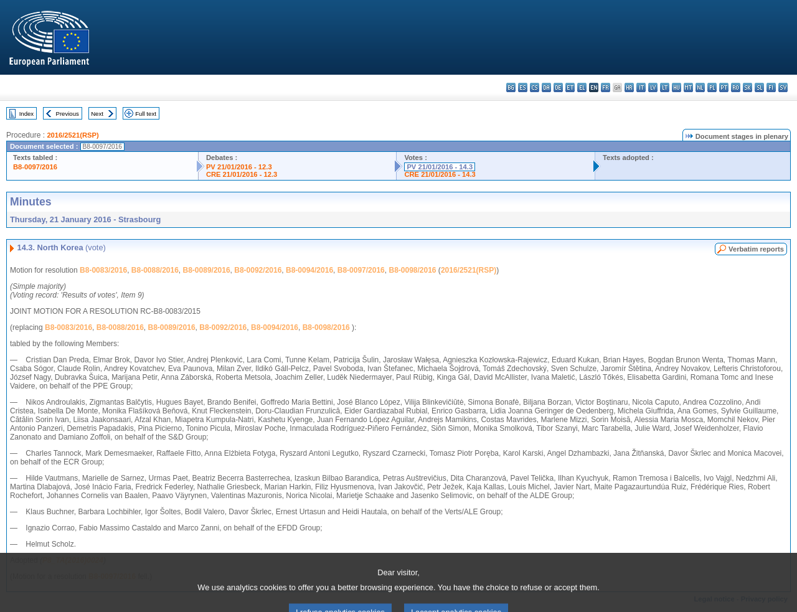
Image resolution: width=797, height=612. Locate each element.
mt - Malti (688, 87)
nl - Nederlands (700, 87)
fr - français (605, 87)
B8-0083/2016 (103, 270)
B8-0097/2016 (35, 167)
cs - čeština (534, 87)
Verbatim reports (756, 249)
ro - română (735, 87)
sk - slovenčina (747, 87)
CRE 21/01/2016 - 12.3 (241, 174)
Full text (145, 113)
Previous (67, 113)
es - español (522, 87)
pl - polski (712, 87)
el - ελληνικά (582, 87)
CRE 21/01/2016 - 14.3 (439, 174)
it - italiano (641, 87)
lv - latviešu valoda (653, 87)
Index (26, 113)
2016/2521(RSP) (72, 135)
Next (97, 113)
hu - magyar (676, 87)
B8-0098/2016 (412, 270)
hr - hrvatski (629, 87)
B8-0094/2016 (309, 270)
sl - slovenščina (759, 87)
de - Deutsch (558, 87)
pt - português (724, 87)
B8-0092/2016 (257, 270)
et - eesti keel (570, 87)
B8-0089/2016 (206, 270)
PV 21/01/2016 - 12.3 (239, 167)
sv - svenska (783, 87)
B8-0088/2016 (155, 270)
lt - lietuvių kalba (664, 87)
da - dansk (546, 87)
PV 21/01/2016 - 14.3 (440, 167)
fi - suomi (771, 87)
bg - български (511, 87)
